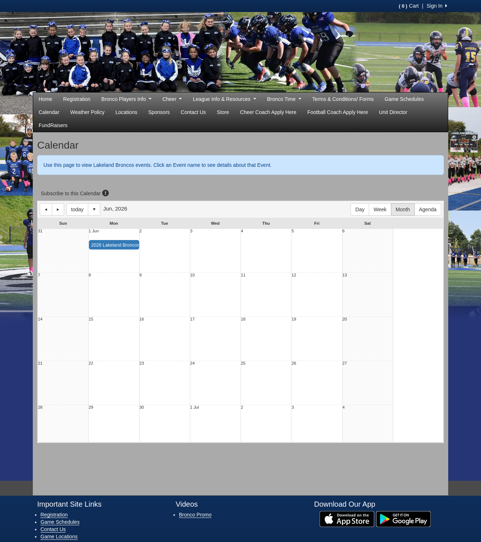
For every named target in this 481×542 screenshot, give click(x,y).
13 (345, 275)
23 (142, 363)
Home (45, 99)
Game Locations (59, 536)
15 (91, 319)
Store (223, 112)
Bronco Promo (195, 515)
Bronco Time (284, 99)
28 (40, 407)
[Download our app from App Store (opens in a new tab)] (347, 518)
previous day (46, 209)
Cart (409, 6)
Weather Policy (87, 112)
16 (142, 319)
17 (192, 319)
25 (243, 363)
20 (345, 319)
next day (58, 209)
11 (243, 275)
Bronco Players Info (126, 99)
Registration (76, 99)
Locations (126, 112)
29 (91, 407)
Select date (94, 209)
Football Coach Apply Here (337, 112)
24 (192, 363)
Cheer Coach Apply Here (268, 112)
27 (345, 363)
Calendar (49, 112)
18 (243, 319)
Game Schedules (404, 99)
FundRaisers (53, 125)
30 (142, 407)
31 (40, 231)
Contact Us (193, 112)
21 (40, 363)
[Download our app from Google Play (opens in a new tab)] (403, 518)
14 (40, 319)
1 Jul (194, 407)
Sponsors (159, 112)
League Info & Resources (224, 99)
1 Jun (94, 231)
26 (294, 363)
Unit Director (393, 112)
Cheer (172, 99)
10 (192, 275)
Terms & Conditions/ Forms (343, 99)
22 (91, 363)
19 (294, 319)
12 (294, 275)
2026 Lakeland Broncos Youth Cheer (128, 245)
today (77, 209)
